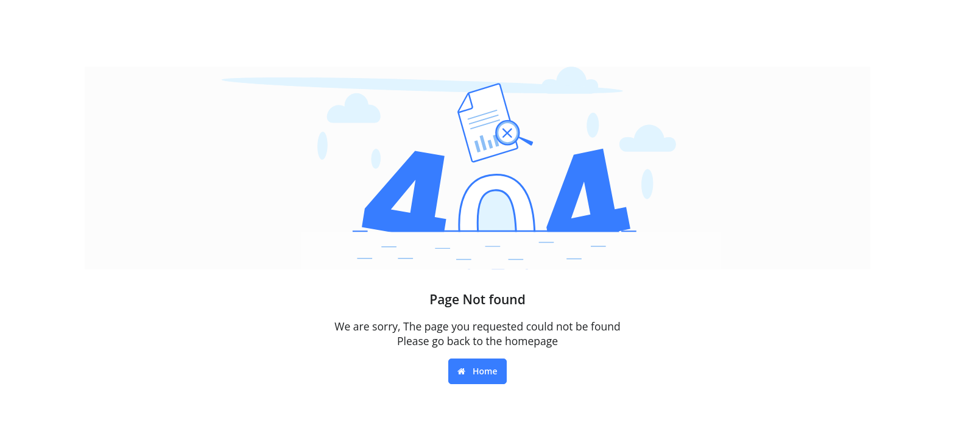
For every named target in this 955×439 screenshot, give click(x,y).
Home (477, 371)
